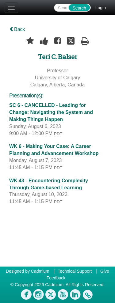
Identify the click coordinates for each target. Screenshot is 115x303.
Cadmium (40, 271)
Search (79, 8)
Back (17, 29)
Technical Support (75, 271)
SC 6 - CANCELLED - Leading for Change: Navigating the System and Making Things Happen (51, 112)
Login (100, 7)
